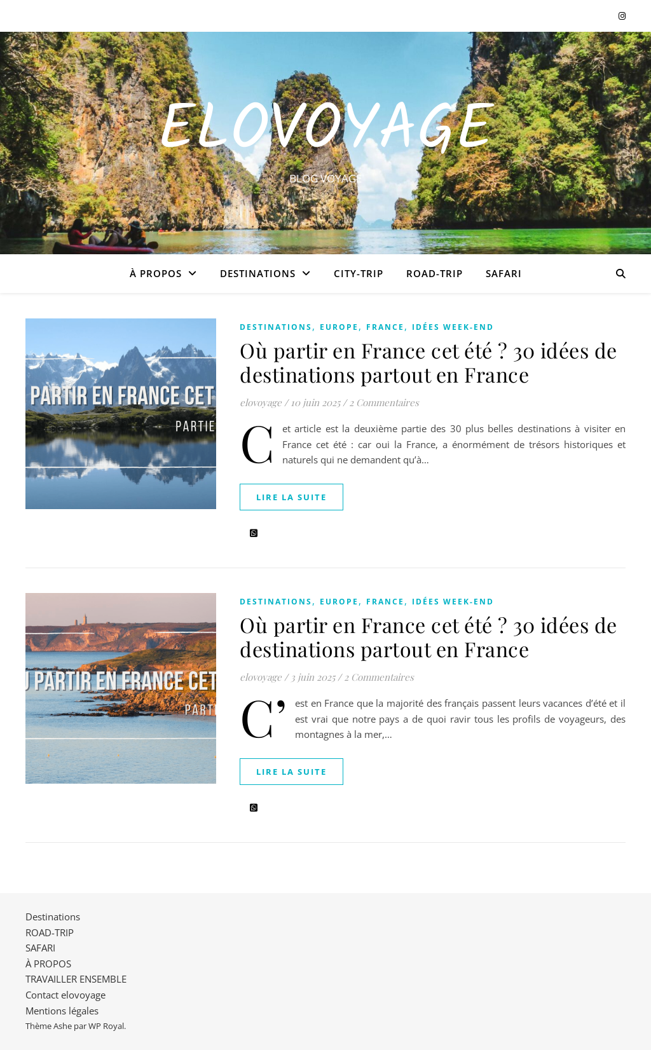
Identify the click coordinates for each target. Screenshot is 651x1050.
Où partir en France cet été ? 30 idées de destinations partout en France (428, 362)
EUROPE (339, 327)
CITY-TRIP (358, 273)
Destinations (258, 273)
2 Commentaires (384, 402)
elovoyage (261, 402)
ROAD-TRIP (434, 273)
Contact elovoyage (65, 994)
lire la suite (291, 497)
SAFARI (504, 273)
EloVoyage (325, 131)
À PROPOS (156, 273)
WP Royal (106, 1026)
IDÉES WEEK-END (453, 327)
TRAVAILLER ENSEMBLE (76, 978)
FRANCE (385, 327)
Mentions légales (62, 1010)
